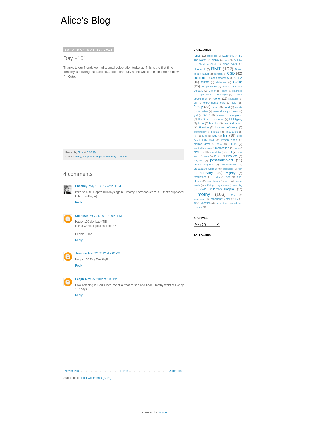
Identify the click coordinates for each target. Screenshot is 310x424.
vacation (206, 202)
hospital (213, 123)
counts (225, 86)
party (206, 156)
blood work (230, 64)
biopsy (215, 59)
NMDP (198, 152)
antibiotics (212, 56)
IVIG (204, 135)
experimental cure (214, 102)
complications (209, 86)
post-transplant (96, 156)
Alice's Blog (85, 20)
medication (222, 148)
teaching (237, 185)
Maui (219, 144)
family (78, 156)
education (233, 98)
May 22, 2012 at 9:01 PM (104, 253)
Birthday (238, 60)
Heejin (79, 279)
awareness (227, 55)
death (224, 90)
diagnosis (237, 90)
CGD (231, 73)
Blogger (163, 412)
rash (240, 168)
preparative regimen (205, 168)
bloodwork (200, 69)
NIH (237, 148)
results (216, 177)
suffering (209, 185)
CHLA (238, 77)
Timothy (122, 156)
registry (230, 173)
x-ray (199, 207)
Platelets (231, 156)
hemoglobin (235, 115)
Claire (237, 82)
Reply (79, 202)
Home (124, 371)
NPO (228, 152)
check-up (200, 77)
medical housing (202, 148)
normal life (215, 152)
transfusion (199, 199)
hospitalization (233, 123)
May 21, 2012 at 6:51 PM (106, 216)
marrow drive (202, 143)
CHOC (205, 82)
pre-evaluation (229, 164)
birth (227, 60)
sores (227, 181)
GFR (235, 111)
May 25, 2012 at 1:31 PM (101, 279)
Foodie (238, 107)
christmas (221, 82)
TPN (233, 195)
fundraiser (203, 111)
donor (217, 98)
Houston (204, 127)
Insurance (232, 131)
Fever (215, 107)
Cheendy (81, 186)
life (84, 156)
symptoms (223, 185)
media (233, 144)
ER (195, 103)
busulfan (218, 73)
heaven (220, 115)
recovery (111, 156)
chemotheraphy (220, 77)
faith (234, 102)
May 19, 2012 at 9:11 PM (105, 186)
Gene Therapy (220, 111)
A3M (197, 55)
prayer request (203, 164)
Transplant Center (219, 198)
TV (236, 198)
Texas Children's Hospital (217, 189)
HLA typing (235, 119)
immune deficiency (226, 127)
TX (195, 203)
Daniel (212, 90)
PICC (217, 156)
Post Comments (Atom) (96, 378)
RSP (228, 177)
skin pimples (213, 181)
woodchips (236, 203)
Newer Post (72, 371)
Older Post (175, 371)
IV (195, 135)
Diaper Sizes (205, 94)
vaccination (221, 203)
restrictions (200, 176)
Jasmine (81, 253)
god (196, 115)
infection (216, 131)
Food (227, 107)
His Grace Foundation (211, 119)
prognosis (228, 168)
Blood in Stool (207, 64)
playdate (198, 160)
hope (201, 123)
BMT (216, 68)
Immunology (200, 131)
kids (214, 135)
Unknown (81, 216)
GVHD (206, 115)
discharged (222, 94)
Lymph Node (229, 139)
